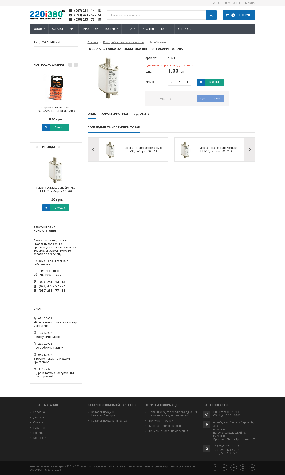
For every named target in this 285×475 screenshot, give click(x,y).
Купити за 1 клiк (210, 98)
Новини (165, 29)
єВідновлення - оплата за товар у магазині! (55, 323)
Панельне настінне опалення (168, 431)
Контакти (185, 29)
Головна (39, 29)
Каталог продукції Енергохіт (110, 420)
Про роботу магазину (48, 347)
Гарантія (148, 29)
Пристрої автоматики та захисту (123, 42)
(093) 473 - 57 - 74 (87, 15)
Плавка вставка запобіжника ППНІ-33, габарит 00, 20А (55, 189)
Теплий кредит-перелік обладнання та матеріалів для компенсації (173, 413)
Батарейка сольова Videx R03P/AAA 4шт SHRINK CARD (56, 109)
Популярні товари (161, 420)
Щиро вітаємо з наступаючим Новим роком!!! (54, 374)
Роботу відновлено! (47, 337)
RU (219, 3)
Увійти (251, 3)
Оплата (129, 29)
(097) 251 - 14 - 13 (87, 10)
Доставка (111, 29)
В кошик (60, 127)
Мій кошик (234, 3)
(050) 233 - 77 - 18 (87, 19)
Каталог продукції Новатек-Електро (103, 413)
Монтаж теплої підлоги (165, 425)
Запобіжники (157, 42)
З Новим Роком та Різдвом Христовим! (52, 360)
